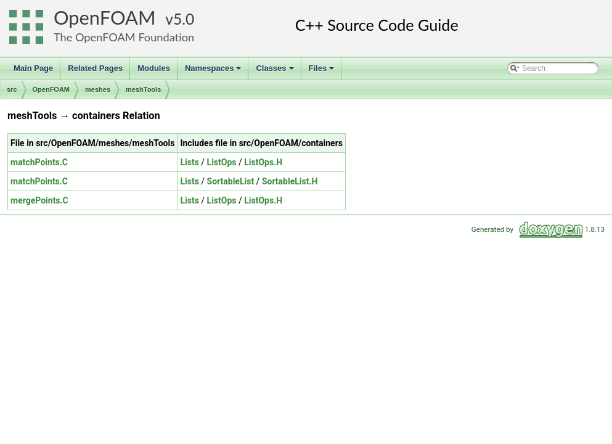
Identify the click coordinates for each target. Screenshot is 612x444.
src (12, 89)
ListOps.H (263, 162)
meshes (97, 89)
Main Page (33, 68)
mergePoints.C (39, 200)
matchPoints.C (39, 162)
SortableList (231, 181)
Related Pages (95, 68)
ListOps (222, 162)
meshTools (143, 89)
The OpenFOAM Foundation (124, 37)
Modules (153, 68)
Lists (189, 162)
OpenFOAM (105, 17)
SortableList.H (290, 181)
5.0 (183, 19)
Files (323, 72)
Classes (275, 72)
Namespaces (214, 72)
